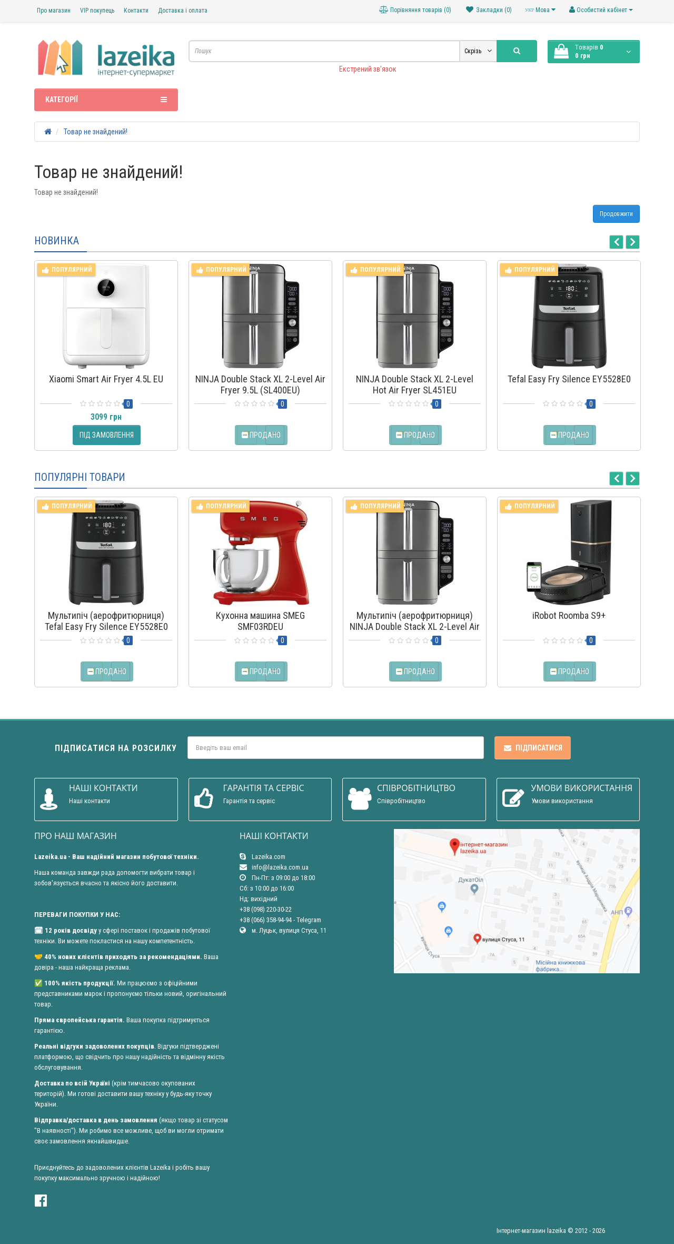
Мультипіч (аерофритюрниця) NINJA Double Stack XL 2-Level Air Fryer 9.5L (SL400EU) (415, 626)
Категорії (106, 99)
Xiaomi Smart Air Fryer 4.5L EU (106, 378)
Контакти (136, 10)
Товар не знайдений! (95, 131)
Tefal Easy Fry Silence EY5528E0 (569, 378)
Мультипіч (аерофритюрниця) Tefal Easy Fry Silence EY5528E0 (106, 621)
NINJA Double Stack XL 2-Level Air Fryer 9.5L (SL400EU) (260, 384)
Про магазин (54, 10)
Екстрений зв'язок (368, 69)
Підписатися (532, 748)
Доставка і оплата (182, 10)
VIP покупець (97, 10)
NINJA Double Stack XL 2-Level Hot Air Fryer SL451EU (414, 384)
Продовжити (616, 214)
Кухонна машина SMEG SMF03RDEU (260, 621)
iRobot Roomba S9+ (569, 615)
